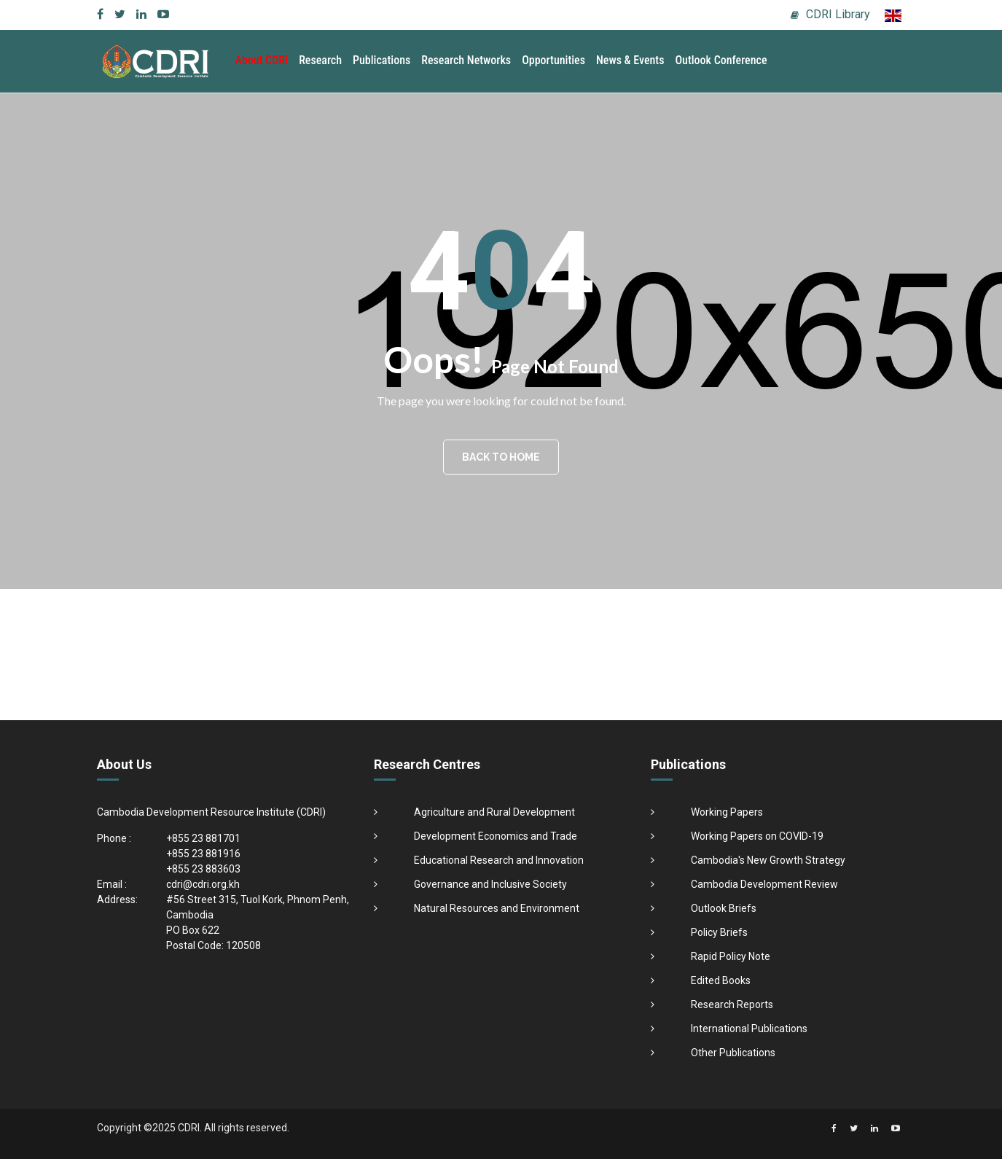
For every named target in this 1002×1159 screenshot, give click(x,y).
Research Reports (732, 1004)
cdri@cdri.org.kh (203, 884)
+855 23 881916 (203, 853)
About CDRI (262, 60)
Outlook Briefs (723, 908)
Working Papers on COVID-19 (757, 836)
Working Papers (727, 812)
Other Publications (733, 1052)
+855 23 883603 (203, 869)
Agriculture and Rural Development (494, 812)
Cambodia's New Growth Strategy (768, 860)
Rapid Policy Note (730, 956)
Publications (381, 60)
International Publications (749, 1028)
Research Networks (466, 60)
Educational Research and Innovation (499, 860)
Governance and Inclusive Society (490, 884)
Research (320, 60)
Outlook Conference (721, 60)
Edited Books (721, 980)
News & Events (630, 60)
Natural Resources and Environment (496, 908)
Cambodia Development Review (764, 884)
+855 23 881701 (203, 838)
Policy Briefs (719, 932)
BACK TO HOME (501, 457)
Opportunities (553, 60)
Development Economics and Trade (495, 836)
